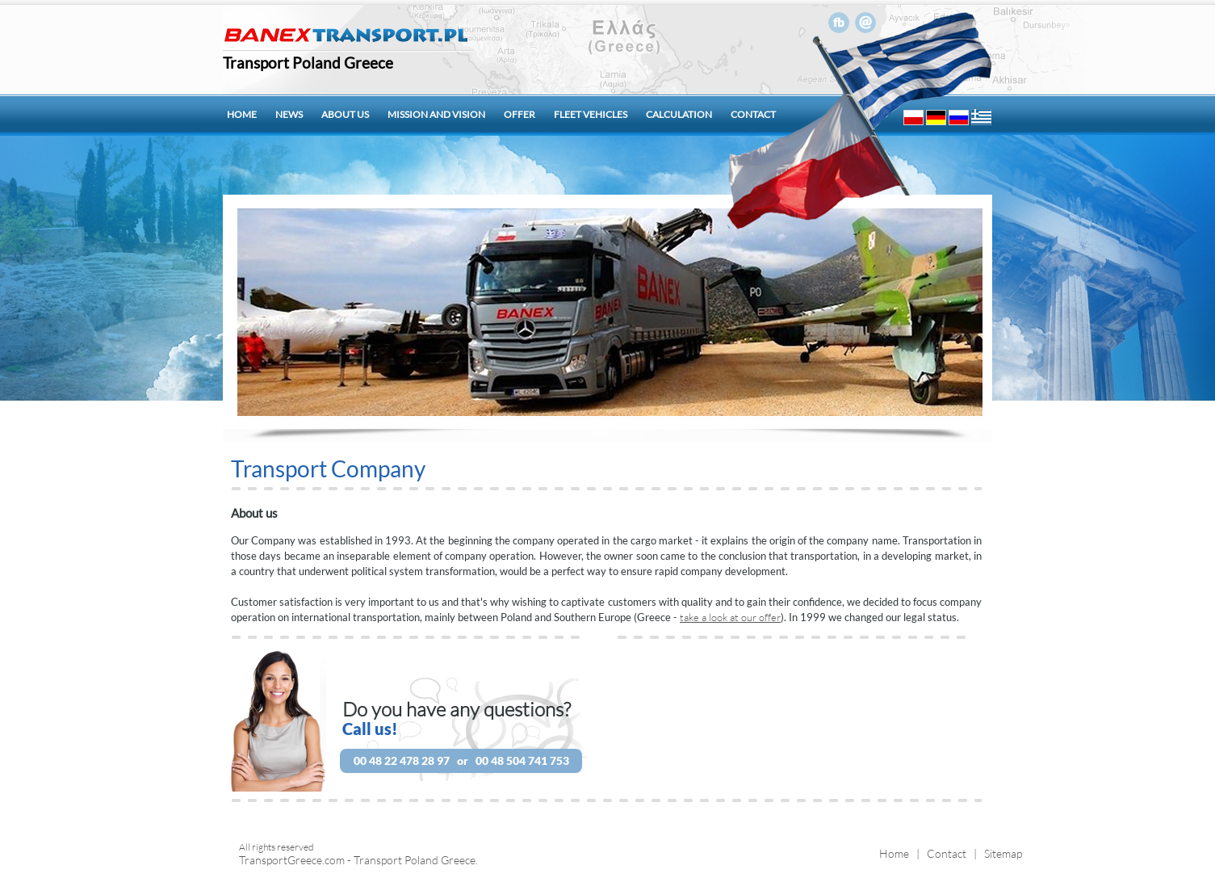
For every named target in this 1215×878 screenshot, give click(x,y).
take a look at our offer (730, 617)
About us (345, 114)
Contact (753, 114)
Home (242, 114)
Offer (519, 114)
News (289, 114)
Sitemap (1003, 853)
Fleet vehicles (590, 114)
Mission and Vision (436, 114)
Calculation (679, 114)
